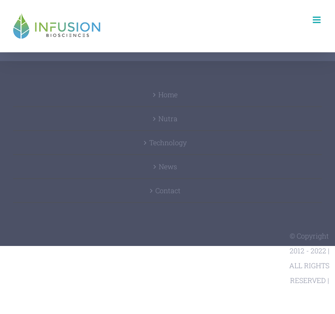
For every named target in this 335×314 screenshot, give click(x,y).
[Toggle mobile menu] (317, 19)
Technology (168, 142)
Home (168, 94)
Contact (168, 190)
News (168, 166)
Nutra (168, 118)
